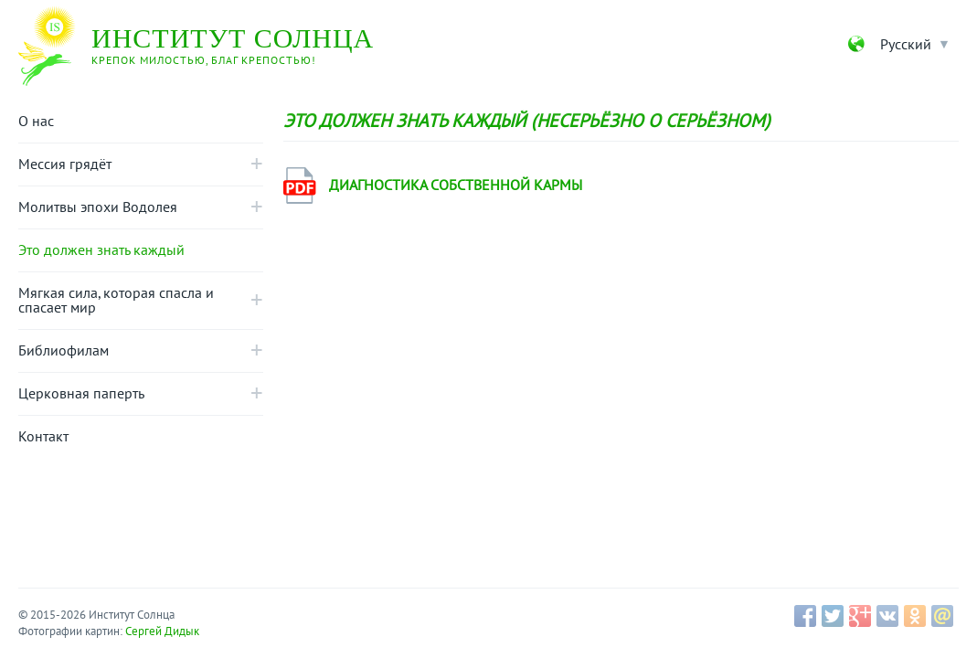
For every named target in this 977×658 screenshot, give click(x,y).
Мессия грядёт (65, 164)
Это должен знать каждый (101, 250)
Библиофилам (63, 351)
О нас (36, 121)
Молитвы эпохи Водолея (97, 207)
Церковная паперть (81, 394)
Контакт (43, 437)
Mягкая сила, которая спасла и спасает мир (116, 300)
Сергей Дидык (162, 631)
